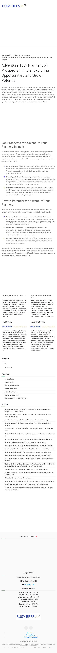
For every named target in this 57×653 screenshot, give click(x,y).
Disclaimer (30, 633)
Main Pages (8, 368)
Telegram (51, 647)
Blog (6, 363)
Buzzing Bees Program (12, 385)
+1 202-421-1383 (29, 585)
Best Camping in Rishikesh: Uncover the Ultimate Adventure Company (26, 420)
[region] (28, 29)
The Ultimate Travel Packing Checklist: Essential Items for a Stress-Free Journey (29, 481)
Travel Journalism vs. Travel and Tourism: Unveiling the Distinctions (25, 442)
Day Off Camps (9, 382)
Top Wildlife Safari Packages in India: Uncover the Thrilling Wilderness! (26, 484)
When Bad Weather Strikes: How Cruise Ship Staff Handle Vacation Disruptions (29, 449)
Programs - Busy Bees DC (12, 395)
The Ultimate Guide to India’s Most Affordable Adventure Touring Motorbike (28, 452)
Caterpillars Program (11, 392)
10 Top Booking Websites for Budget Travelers (19, 478)
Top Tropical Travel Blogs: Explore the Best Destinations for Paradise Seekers (28, 445)
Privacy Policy (30, 635)
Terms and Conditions (30, 637)
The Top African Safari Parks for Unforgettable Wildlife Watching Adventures (28, 439)
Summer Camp (9, 379)
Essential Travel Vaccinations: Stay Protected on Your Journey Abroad (26, 469)
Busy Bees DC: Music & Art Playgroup (16, 398)
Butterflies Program (11, 389)
